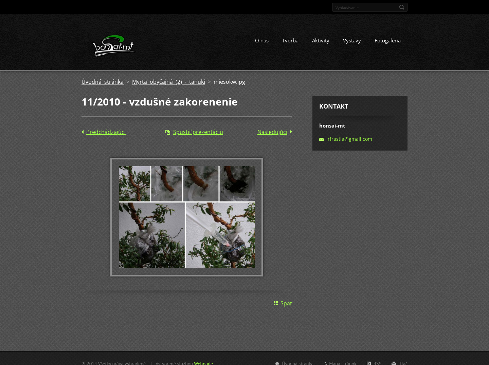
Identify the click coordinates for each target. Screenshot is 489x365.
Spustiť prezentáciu (198, 132)
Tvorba (290, 40)
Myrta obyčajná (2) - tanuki (168, 81)
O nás (262, 40)
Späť (286, 303)
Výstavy (352, 40)
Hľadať (401, 7)
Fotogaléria (388, 40)
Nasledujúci (272, 132)
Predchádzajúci (106, 132)
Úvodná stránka (103, 81)
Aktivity (320, 40)
